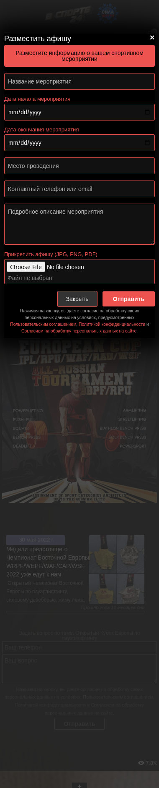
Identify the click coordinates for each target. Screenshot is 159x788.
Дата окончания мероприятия (41, 129)
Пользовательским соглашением (43, 324)
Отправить (128, 299)
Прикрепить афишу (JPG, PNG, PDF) (50, 254)
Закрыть (77, 299)
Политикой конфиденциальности (112, 324)
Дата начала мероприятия (37, 99)
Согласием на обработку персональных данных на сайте (78, 331)
